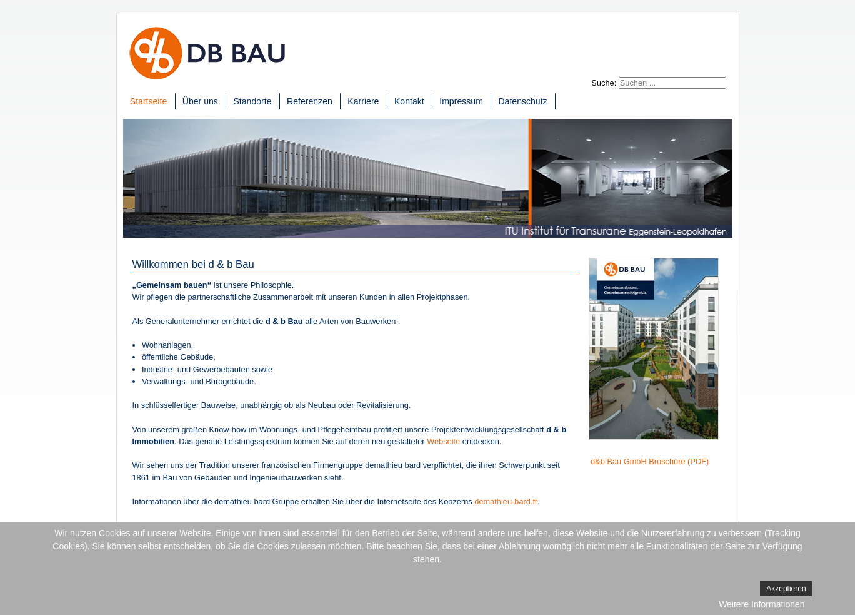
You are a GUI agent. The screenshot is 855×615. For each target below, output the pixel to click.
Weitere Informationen (761, 604)
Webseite (443, 441)
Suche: (603, 83)
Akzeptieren (786, 588)
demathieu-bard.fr (506, 501)
